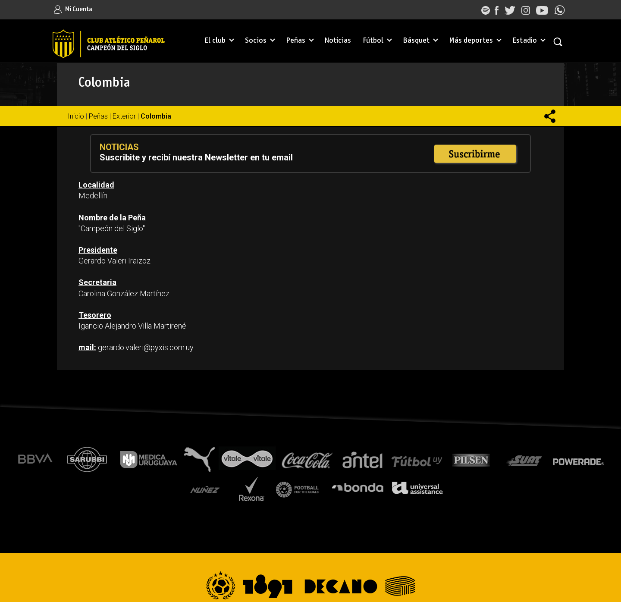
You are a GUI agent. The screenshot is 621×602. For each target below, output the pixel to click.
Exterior (124, 116)
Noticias (338, 40)
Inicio (76, 116)
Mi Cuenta (73, 9)
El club (215, 40)
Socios (256, 40)
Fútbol (373, 40)
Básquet (416, 40)
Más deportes (471, 40)
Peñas (295, 40)
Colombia (156, 116)
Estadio (524, 40)
